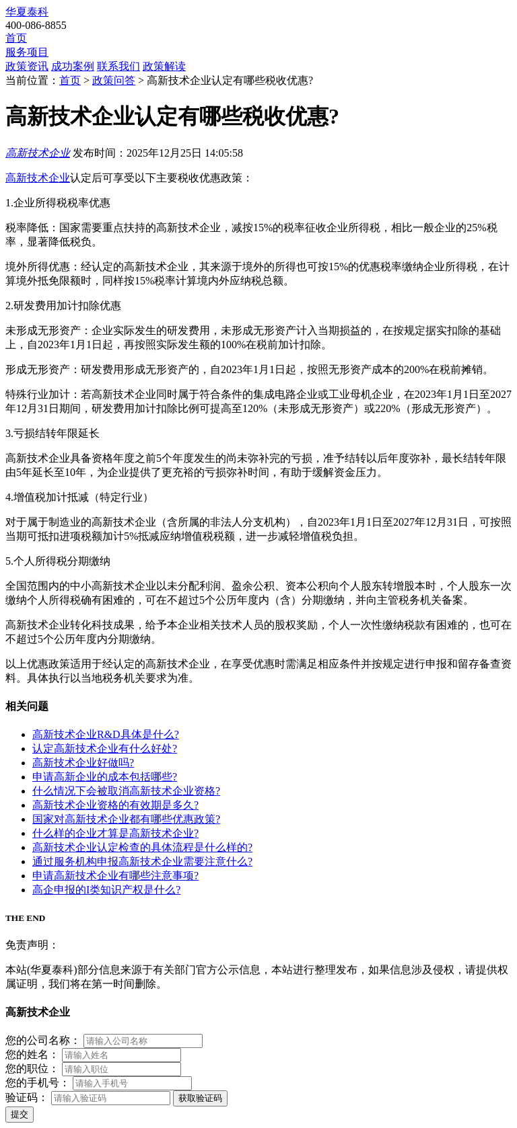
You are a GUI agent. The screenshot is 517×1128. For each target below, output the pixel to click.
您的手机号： (37, 1082)
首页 (16, 38)
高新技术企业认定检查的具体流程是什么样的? (142, 847)
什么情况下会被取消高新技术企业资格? (126, 791)
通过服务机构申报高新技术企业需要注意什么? (142, 861)
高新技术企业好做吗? (83, 762)
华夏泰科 (26, 11)
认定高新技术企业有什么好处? (104, 748)
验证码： (26, 1097)
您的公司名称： (43, 1040)
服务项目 (26, 52)
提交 (19, 1114)
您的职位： (32, 1068)
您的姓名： (32, 1054)
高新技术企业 (37, 153)
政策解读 (164, 66)
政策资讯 (26, 66)
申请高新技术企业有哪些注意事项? (115, 875)
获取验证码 (200, 1098)
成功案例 (72, 66)
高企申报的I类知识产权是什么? (106, 889)
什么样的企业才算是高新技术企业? (115, 833)
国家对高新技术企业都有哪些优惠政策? (126, 819)
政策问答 (113, 80)
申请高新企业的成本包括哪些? (104, 776)
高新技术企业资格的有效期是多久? (115, 805)
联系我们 (118, 66)
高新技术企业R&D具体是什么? (105, 734)
